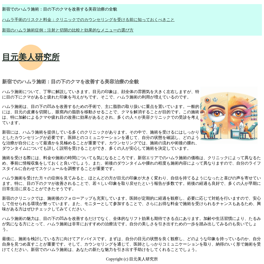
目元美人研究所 (31, 57)
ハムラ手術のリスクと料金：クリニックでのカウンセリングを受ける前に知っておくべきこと (88, 19)
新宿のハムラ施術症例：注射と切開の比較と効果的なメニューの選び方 (68, 30)
